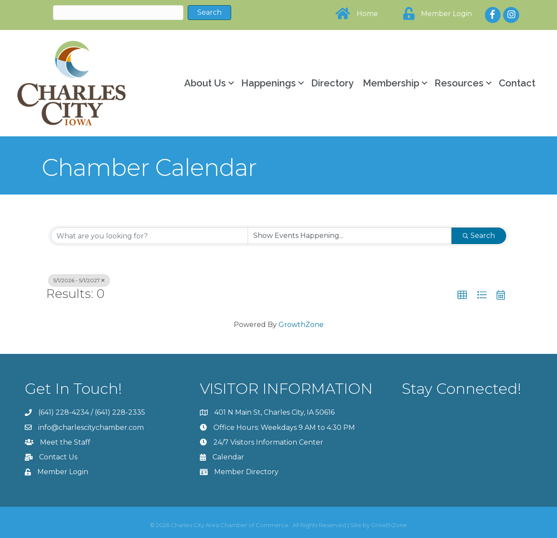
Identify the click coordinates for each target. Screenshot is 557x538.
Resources (459, 83)
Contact (517, 83)
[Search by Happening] (350, 236)
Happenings (268, 83)
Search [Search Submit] (479, 235)
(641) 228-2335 (120, 412)
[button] (462, 295)
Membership (391, 83)
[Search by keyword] (149, 236)
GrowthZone (301, 324)
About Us (205, 83)
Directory (332, 83)
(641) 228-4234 (63, 412)
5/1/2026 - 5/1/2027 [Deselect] (79, 280)
